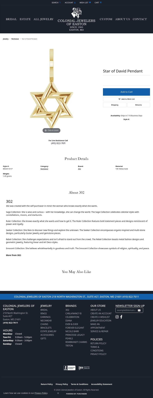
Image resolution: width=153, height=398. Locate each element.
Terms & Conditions (79, 384)
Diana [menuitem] (68, 320)
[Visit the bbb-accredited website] (69, 368)
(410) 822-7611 (58, 143)
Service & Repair (99, 331)
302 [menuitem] (67, 309)
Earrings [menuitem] (45, 317)
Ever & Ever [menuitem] (71, 324)
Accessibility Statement (101, 384)
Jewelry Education (101, 320)
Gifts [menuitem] (43, 338)
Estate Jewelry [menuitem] (48, 331)
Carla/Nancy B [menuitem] (73, 313)
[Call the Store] (10, 322)
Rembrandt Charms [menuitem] (76, 342)
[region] (51, 89)
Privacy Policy (98, 354)
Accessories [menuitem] (47, 334)
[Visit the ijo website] (84, 368)
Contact (140, 19)
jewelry (6, 39)
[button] (56, 2)
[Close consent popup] (58, 393)
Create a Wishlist (100, 317)
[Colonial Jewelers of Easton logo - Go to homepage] (76, 19)
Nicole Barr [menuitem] (72, 331)
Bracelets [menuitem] (46, 327)
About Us (122, 19)
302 (79, 169)
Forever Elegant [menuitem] (74, 327)
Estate (25, 19)
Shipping (114, 105)
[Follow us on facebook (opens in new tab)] (121, 317)
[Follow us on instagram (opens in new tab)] (117, 317)
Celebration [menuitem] (72, 317)
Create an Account (101, 313)
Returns (138, 105)
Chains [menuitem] (44, 324)
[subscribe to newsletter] (139, 310)
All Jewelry (43, 19)
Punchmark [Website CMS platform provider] (82, 394)
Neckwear (15, 39)
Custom (106, 19)
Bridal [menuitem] (44, 309)
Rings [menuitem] (43, 313)
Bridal (11, 19)
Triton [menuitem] (69, 345)
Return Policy (98, 343)
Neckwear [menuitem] (46, 320)
